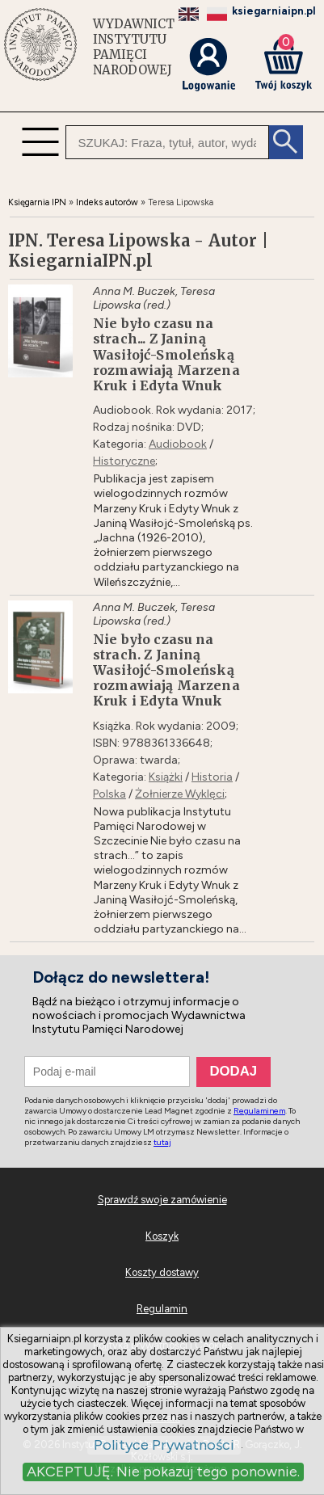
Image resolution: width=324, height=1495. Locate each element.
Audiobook (178, 444)
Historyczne (124, 461)
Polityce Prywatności (164, 1445)
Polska (109, 794)
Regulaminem (259, 1110)
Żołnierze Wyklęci (180, 794)
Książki (166, 777)
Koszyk (162, 1236)
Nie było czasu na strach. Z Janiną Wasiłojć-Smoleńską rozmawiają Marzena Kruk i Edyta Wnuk (166, 671)
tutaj (162, 1142)
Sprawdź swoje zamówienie (162, 1200)
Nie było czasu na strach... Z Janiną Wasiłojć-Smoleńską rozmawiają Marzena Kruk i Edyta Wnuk (166, 355)
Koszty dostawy (162, 1272)
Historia (212, 777)
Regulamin (162, 1309)
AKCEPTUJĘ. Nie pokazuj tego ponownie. (163, 1471)
